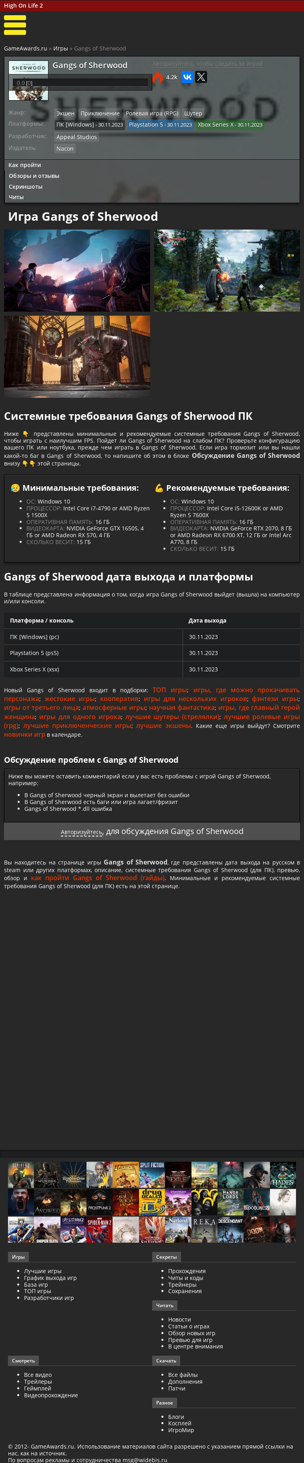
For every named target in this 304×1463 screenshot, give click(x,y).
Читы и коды (185, 1291)
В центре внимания (195, 1360)
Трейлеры (38, 1395)
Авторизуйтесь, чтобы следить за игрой (207, 63)
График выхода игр (50, 1291)
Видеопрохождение (51, 1409)
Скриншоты (25, 183)
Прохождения (187, 1284)
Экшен (64, 113)
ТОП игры (176, 699)
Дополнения (185, 1395)
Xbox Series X (206, 123)
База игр (36, 1298)
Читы (16, 194)
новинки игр (24, 744)
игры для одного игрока (80, 726)
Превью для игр (190, 1353)
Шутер (182, 113)
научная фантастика (182, 717)
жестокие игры (69, 708)
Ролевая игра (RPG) (144, 113)
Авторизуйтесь (81, 840)
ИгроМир (181, 1444)
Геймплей (37, 1402)
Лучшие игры (43, 1284)
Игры (60, 48)
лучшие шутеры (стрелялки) (172, 726)
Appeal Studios (74, 135)
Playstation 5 (140, 123)
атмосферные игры (114, 717)
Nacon (64, 145)
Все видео (38, 1388)
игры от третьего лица (41, 717)
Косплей (179, 1437)
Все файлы (183, 1388)
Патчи (176, 1402)
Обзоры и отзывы (34, 173)
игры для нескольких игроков (195, 708)
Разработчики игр (49, 1312)
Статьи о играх (188, 1340)
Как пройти (24, 162)
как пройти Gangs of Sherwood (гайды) (182, 889)
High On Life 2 (23, 5)
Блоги (176, 1430)
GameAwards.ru (25, 48)
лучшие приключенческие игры (75, 735)
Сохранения (185, 1305)
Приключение (97, 113)
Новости (179, 1333)
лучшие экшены (159, 735)
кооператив (119, 708)
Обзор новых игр (191, 1346)
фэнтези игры (275, 708)
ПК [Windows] (73, 123)
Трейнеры (182, 1298)
